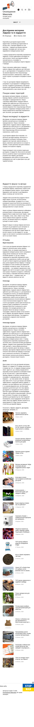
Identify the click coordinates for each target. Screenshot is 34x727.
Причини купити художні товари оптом (22, 468)
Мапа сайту (3, 702)
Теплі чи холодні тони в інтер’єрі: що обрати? (22, 674)
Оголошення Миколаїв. (9, 709)
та (16, 426)
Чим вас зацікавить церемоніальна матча (21, 429)
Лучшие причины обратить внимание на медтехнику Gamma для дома (23, 456)
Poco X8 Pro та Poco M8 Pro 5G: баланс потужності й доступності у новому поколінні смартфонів (23, 444)
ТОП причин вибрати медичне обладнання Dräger (21, 559)
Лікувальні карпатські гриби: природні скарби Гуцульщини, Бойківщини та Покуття (22, 547)
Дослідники (25, 424)
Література (8, 52)
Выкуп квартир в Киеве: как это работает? (22, 520)
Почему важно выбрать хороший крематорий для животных (22, 624)
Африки (12, 424)
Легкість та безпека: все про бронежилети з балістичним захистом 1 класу (22, 638)
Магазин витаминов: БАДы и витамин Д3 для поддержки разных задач (23, 482)
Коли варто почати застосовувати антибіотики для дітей (23, 495)
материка (12, 426)
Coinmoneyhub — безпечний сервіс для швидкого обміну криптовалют (21, 509)
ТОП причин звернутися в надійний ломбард (23, 597)
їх (9, 424)
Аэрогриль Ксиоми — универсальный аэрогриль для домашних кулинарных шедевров (23, 534)
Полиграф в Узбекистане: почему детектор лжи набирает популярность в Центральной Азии (22, 663)
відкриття (18, 424)
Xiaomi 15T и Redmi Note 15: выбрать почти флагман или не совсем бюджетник (22, 586)
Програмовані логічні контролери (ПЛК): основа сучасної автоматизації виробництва (23, 650)
